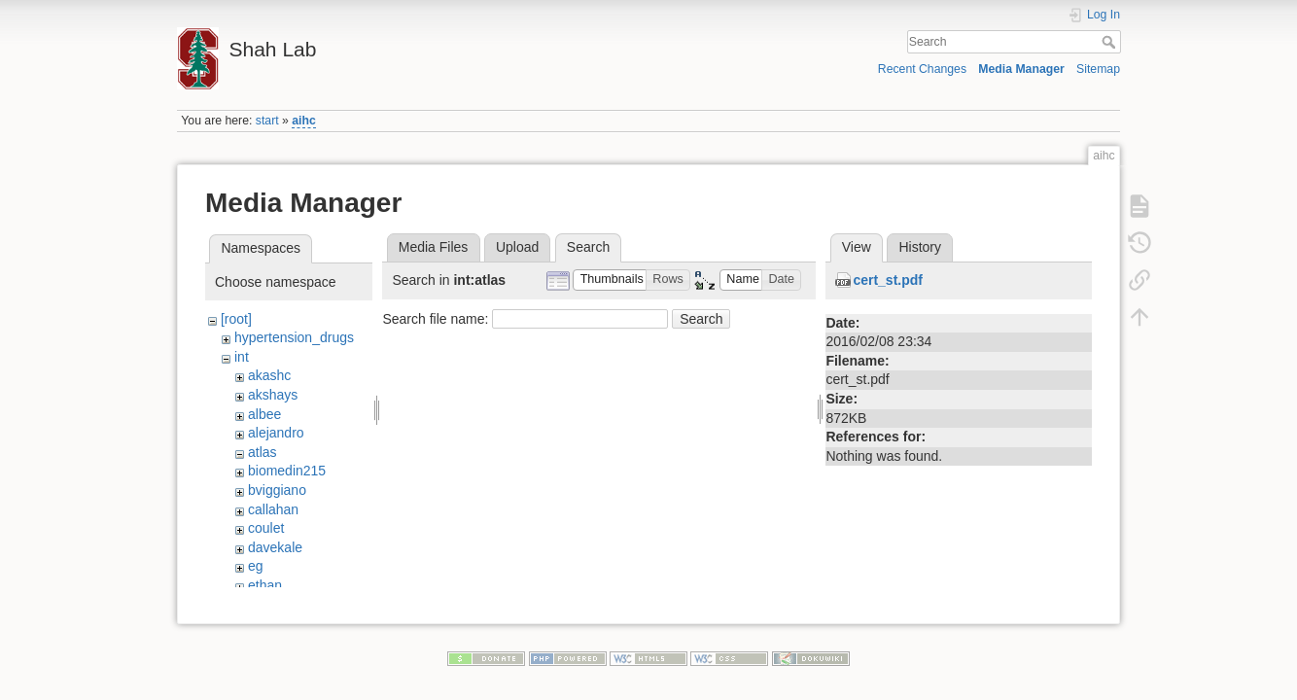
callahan (273, 509)
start (267, 120)
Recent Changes (922, 69)
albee (264, 414)
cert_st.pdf (888, 280)
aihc (304, 120)
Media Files (434, 247)
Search (1111, 42)
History (919, 247)
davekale (275, 547)
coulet (266, 528)
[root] (236, 319)
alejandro (276, 432)
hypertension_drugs (294, 337)
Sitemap (1098, 69)
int (241, 357)
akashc (269, 375)
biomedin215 (287, 470)
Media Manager (1021, 69)
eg (255, 566)
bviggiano (277, 490)
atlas (262, 452)
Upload (517, 247)
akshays (273, 394)
